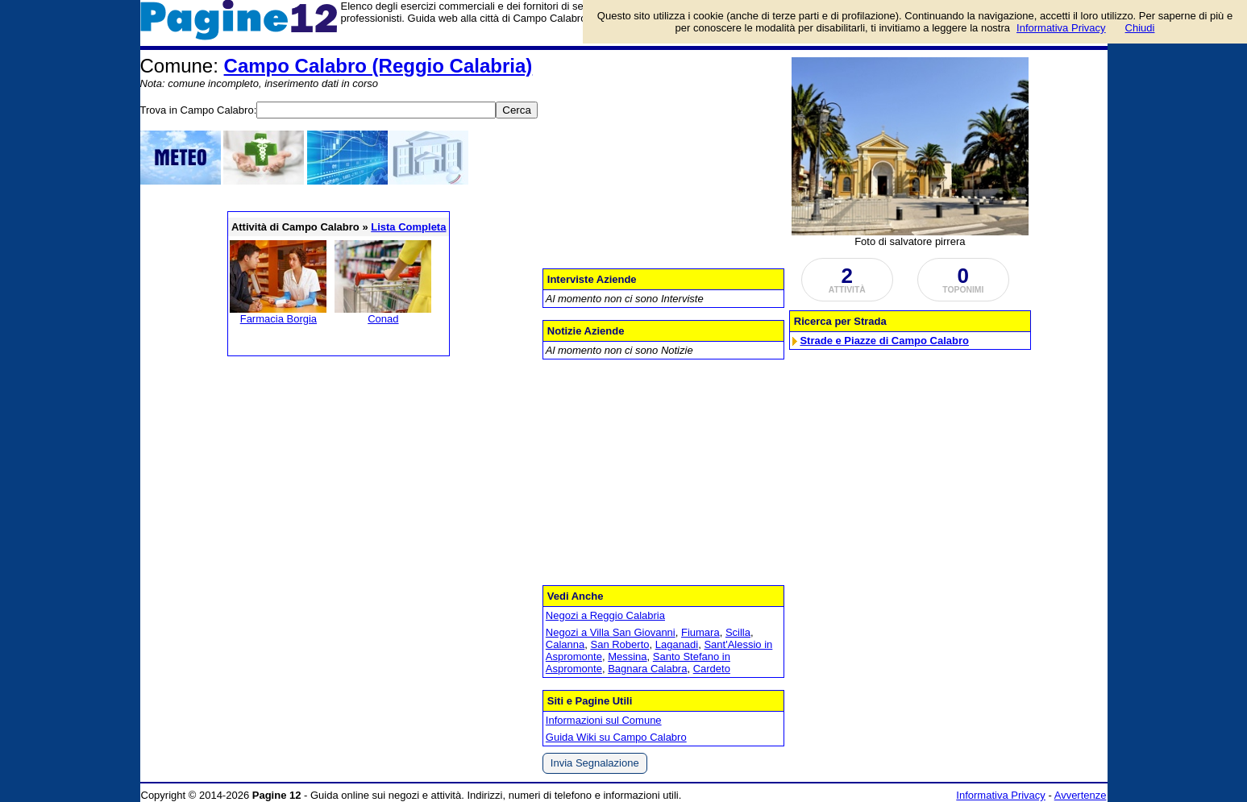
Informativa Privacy (1000, 795)
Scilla (737, 632)
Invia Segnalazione (595, 763)
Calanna (565, 644)
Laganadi (677, 644)
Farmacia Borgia (278, 319)
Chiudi (1140, 28)
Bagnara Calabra (647, 669)
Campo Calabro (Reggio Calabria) (378, 66)
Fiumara (700, 632)
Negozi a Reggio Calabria (605, 615)
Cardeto (711, 669)
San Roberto (619, 644)
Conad (383, 319)
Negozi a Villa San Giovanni (610, 632)
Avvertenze (1080, 795)
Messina (627, 656)
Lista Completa (408, 227)
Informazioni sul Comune (604, 720)
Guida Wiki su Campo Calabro (616, 737)
